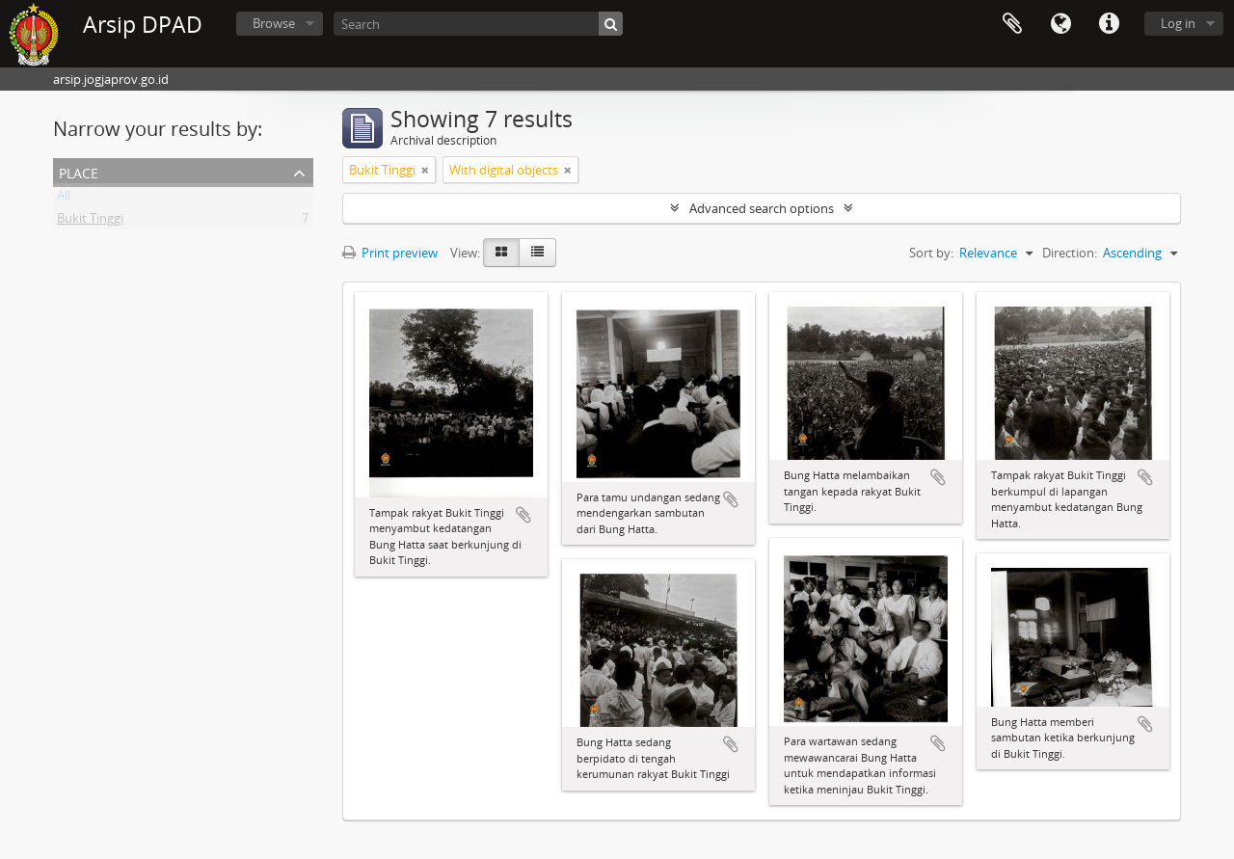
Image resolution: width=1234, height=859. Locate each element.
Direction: (1069, 252)
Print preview (390, 252)
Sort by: (931, 252)
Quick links (1109, 24)
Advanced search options (761, 208)
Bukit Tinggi (90, 221)
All (63, 198)
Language (1060, 24)
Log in (1178, 23)
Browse (274, 23)
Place (78, 171)
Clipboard (1012, 24)
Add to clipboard (523, 514)
